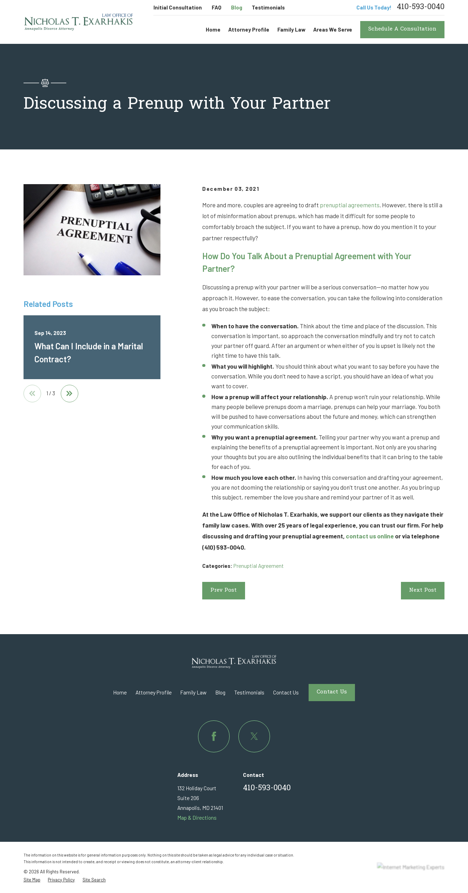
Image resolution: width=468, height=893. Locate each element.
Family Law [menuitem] (291, 29)
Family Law (193, 692)
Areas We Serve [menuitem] (332, 29)
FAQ (216, 7)
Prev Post (223, 590)
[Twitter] (254, 736)
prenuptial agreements (350, 204)
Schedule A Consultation (402, 29)
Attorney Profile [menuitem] (248, 29)
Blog (236, 7)
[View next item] (69, 393)
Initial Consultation (177, 7)
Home (120, 692)
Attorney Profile (154, 692)
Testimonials (268, 7)
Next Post (422, 590)
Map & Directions (197, 817)
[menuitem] (32, 880)
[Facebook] (214, 736)
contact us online (370, 535)
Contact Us (286, 692)
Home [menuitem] (213, 29)
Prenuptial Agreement (258, 566)
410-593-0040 (420, 8)
